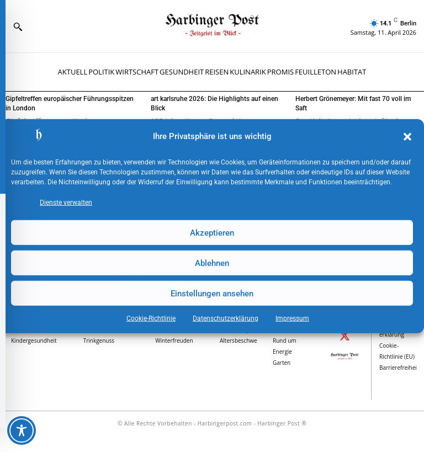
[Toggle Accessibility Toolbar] (21, 430)
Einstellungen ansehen (212, 293)
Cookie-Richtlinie (151, 318)
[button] (407, 136)
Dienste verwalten (66, 202)
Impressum (292, 318)
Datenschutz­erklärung (225, 318)
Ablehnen (212, 263)
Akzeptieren (212, 232)
